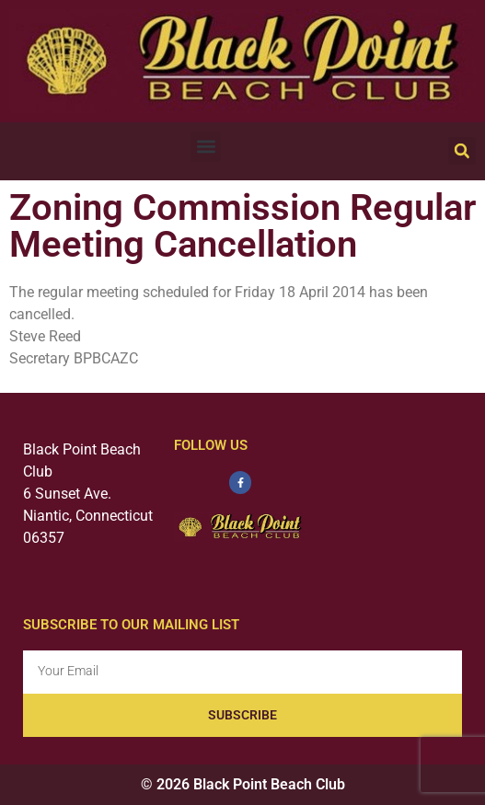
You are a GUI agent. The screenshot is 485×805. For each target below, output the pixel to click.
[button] (206, 147)
